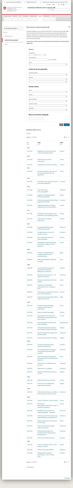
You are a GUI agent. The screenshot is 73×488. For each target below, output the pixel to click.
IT (63, 4)
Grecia (61, 280)
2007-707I (29, 305)
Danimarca (63, 190)
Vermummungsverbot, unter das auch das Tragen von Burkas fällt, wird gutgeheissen (47, 173)
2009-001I (29, 259)
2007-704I (29, 322)
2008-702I (29, 292)
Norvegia (62, 438)
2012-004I (29, 190)
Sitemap (67, 478)
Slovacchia (62, 431)
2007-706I (29, 312)
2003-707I (29, 403)
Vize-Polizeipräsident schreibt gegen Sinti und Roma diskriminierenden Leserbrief (47, 351)
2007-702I (29, 332)
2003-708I (29, 400)
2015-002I (29, 159)
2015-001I (29, 164)
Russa (61, 259)
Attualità (15, 16)
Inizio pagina (30, 467)
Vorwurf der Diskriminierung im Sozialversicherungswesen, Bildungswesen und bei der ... (46, 269)
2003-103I (29, 438)
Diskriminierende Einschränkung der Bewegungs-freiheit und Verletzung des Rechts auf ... (48, 358)
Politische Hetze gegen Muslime (46, 449)
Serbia (61, 420)
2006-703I (29, 363)
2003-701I (29, 426)
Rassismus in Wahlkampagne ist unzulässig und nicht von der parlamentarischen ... (46, 254)
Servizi (40, 16)
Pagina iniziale (7, 16)
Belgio (61, 252)
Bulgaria (62, 327)
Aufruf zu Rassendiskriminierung (46, 438)
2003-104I (29, 431)
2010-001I (29, 242)
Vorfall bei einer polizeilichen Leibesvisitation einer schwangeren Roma (46, 286)
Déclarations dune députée (45, 368)
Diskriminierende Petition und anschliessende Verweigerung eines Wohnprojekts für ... (47, 432)
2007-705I (29, 315)
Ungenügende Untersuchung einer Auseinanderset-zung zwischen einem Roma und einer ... (47, 317)
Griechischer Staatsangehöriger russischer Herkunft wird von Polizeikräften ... (46, 307)
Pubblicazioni (46, 16)
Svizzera (62, 151)
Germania (62, 181)
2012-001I (29, 205)
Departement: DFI (30, 2)
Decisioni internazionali (11, 40)
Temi (20, 16)
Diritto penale (9, 36)
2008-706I (29, 268)
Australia (62, 268)
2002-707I (29, 444)
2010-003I (29, 232)
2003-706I (29, 410)
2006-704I (29, 356)
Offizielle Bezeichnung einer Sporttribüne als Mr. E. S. (46, 454)
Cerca (66, 124)
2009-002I (29, 252)
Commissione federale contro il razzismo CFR (53, 2)
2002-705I (29, 453)
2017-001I (29, 151)
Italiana (62, 195)
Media (53, 4)
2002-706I (29, 449)
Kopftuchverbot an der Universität (46, 380)
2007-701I (29, 338)
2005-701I (29, 383)
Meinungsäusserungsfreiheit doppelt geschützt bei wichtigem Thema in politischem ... (47, 244)
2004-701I (29, 392)
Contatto (49, 4)
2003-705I (29, 415)
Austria (62, 400)
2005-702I (29, 380)
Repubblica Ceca (64, 322)
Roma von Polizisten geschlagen (46, 312)
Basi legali (25, 16)
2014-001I (29, 171)
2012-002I (29, 200)
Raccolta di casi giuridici (11, 28)
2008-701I (29, 297)
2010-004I (29, 227)
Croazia (62, 315)
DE (59, 4)
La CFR (53, 16)
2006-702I (29, 368)
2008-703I (29, 285)
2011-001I (29, 218)
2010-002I (29, 237)
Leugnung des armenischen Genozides (47, 164)
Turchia (62, 380)
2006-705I (29, 349)
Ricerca (5, 32)
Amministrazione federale (12, 2)
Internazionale (33, 16)
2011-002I (29, 213)
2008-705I (29, 275)
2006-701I (29, 371)
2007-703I (29, 327)
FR (61, 4)
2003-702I (29, 420)
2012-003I (29, 195)
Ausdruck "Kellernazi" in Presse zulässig (48, 400)
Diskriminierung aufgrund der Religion (47, 338)
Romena (62, 218)
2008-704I (29, 280)
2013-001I (29, 181)
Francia (62, 159)
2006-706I (29, 344)
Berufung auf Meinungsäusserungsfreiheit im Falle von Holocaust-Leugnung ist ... (48, 405)
